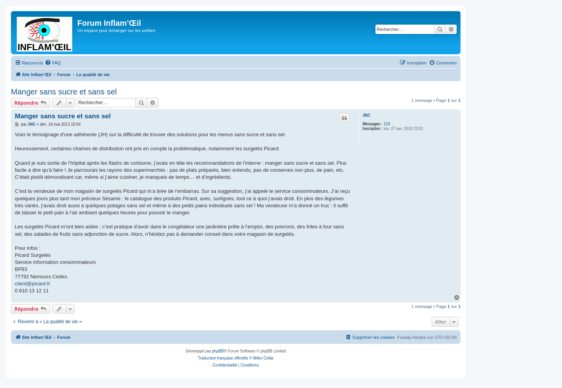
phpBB (218, 351)
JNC (366, 115)
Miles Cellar (263, 358)
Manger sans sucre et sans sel (64, 91)
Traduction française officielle (223, 358)
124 (387, 124)
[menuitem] (52, 63)
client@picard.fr (32, 284)
